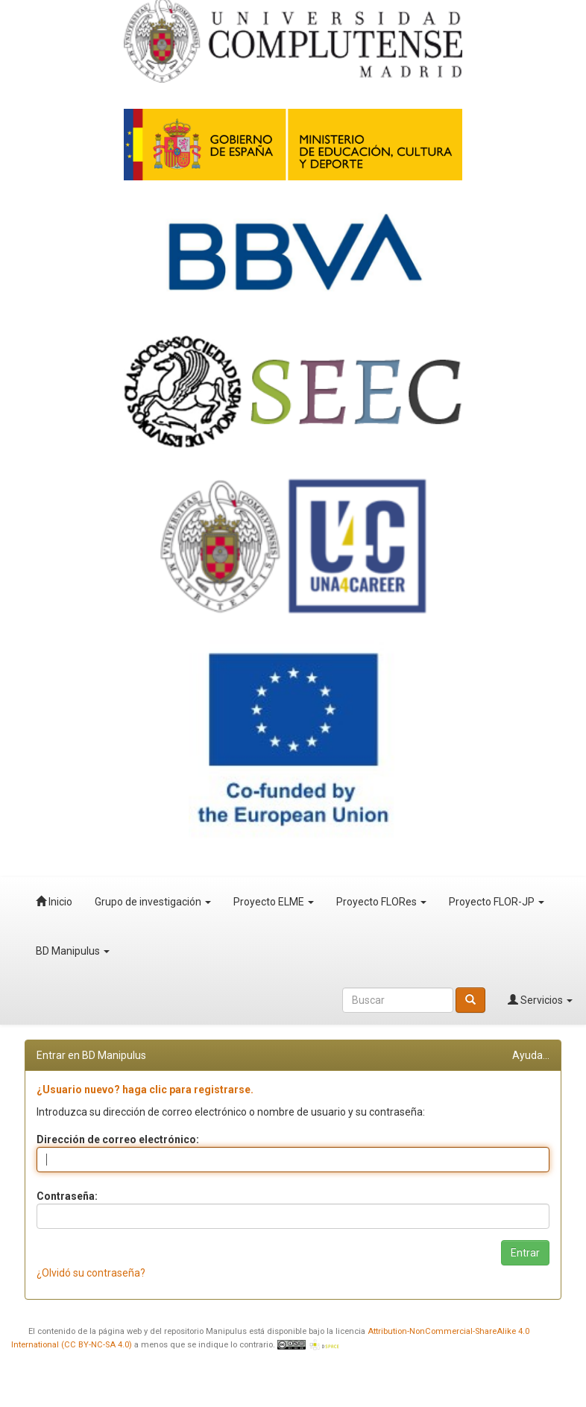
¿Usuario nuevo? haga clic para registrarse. (145, 1089)
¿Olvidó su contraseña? (91, 1273)
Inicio (54, 902)
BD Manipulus (73, 951)
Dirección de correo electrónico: (118, 1139)
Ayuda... (530, 1055)
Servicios (540, 1000)
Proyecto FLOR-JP (496, 902)
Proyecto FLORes (381, 902)
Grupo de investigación (153, 902)
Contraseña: (67, 1196)
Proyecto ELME (273, 902)
